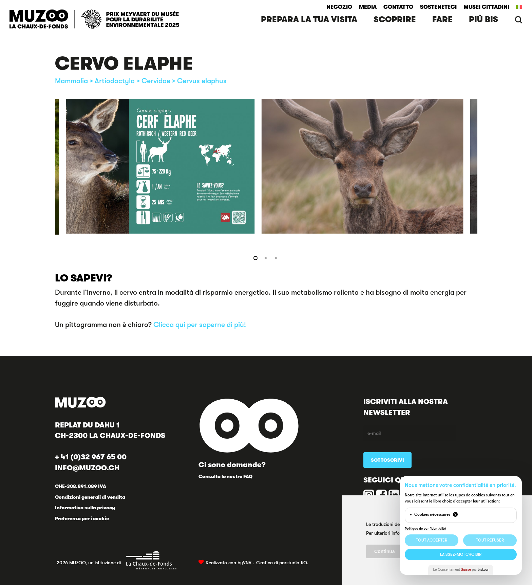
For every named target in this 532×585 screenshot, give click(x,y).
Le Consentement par (461, 569)
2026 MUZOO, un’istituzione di (117, 560)
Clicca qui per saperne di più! (199, 325)
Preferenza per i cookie (82, 518)
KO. (304, 562)
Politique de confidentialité (425, 528)
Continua (384, 551)
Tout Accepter (431, 540)
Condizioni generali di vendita (90, 497)
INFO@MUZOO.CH (87, 468)
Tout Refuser (490, 540)
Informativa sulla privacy (85, 507)
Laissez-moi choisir (460, 554)
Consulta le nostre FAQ (225, 476)
